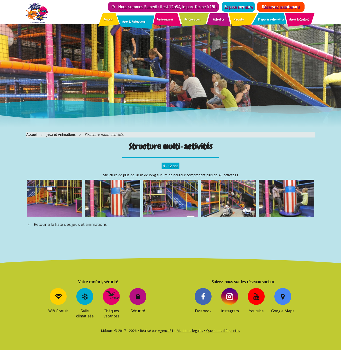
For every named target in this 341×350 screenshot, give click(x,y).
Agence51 (165, 330)
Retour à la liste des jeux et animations (66, 224)
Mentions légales (190, 330)
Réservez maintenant (281, 6)
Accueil (31, 134)
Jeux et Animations (61, 134)
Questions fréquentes (223, 330)
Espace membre (238, 6)
